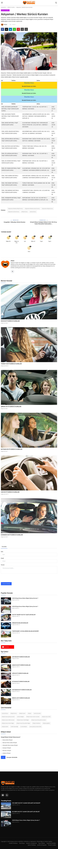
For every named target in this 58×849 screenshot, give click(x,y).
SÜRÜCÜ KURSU (11, 7)
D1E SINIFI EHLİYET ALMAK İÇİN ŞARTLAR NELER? (26, 803)
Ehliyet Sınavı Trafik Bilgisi (23, 720)
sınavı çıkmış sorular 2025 (35, 726)
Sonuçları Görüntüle (12, 757)
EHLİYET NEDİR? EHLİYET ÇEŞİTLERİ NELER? (24, 614)
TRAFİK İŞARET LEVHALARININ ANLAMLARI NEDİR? (25, 631)
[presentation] (12, 578)
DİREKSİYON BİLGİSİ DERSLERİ (20, 623)
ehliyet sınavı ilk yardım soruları (38, 720)
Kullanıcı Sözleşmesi (31, 843)
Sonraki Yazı (43, 220)
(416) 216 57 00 (53, 133)
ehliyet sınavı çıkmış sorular (8, 716)
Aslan (13, 599)
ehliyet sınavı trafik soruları (8, 720)
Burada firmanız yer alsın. (29, 86)
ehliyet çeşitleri (46, 723)
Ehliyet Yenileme (36, 723)
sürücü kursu (33, 211)
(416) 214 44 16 (53, 177)
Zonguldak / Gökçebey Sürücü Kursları (14, 222)
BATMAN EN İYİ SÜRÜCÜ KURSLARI (11, 449)
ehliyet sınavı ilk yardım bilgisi (23, 723)
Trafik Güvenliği (14, 726)
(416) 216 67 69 (53, 140)
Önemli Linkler (52, 845)
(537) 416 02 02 (53, 116)
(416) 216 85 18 (53, 124)
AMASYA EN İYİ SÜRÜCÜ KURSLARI (21, 665)
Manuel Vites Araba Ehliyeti (10, 742)
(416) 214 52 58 (53, 192)
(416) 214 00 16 (53, 163)
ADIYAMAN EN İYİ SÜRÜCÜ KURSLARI (22, 689)
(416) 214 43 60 (53, 155)
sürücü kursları (37, 713)
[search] (56, 2)
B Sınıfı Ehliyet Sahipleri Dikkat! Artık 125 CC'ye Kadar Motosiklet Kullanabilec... (43, 223)
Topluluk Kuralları (51, 843)
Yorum (2, 565)
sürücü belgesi (20, 716)
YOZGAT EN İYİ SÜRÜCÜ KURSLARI (11, 364)
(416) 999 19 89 (53, 199)
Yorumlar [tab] (4, 546)
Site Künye (22, 843)
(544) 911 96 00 (53, 185)
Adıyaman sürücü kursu (13, 211)
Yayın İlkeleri (41, 843)
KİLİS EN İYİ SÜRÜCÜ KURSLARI (10, 321)
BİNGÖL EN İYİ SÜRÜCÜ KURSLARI (21, 698)
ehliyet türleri (5, 726)
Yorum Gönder (6, 583)
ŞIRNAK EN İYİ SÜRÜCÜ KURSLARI (11, 406)
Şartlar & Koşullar (42, 845)
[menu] (2, 2)
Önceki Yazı (14, 220)
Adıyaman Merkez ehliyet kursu (15, 208)
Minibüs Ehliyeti (7, 750)
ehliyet (12, 260)
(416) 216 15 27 (53, 108)
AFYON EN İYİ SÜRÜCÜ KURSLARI (20, 681)
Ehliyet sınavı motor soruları (32, 716)
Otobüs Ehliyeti (7, 753)
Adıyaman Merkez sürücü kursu (32, 208)
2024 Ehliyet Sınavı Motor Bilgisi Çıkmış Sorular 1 (25, 606)
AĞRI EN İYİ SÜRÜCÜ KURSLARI (20, 673)
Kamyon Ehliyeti (7, 748)
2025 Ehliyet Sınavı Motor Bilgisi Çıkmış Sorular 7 (25, 598)
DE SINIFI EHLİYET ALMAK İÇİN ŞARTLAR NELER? (26, 811)
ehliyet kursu (24, 211)
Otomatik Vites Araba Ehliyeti (10, 745)
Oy (3, 757)
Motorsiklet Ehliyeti (8, 740)
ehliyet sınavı (22, 713)
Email (2, 558)
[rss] (7, 795)
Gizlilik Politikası (13, 843)
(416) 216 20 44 (53, 170)
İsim (2, 551)
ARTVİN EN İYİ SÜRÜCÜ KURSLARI (21, 656)
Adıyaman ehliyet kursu (47, 208)
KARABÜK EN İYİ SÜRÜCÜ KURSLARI (12, 535)
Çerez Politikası (32, 845)
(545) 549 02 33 (53, 148)
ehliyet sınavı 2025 (46, 716)
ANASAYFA (3, 7)
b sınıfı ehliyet (24, 726)
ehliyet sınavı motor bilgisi (8, 723)
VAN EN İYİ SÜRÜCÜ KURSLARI (10, 492)
